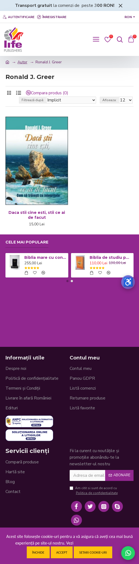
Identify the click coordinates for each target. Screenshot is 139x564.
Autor (22, 62)
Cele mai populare (26, 242)
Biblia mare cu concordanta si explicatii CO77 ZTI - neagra (45, 257)
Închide (38, 552)
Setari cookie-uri (93, 552)
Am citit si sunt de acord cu (94, 490)
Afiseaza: (109, 100)
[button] (67, 281)
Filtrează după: (33, 100)
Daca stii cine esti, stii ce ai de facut (36, 215)
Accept (61, 552)
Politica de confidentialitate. (99, 543)
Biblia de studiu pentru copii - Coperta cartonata (111, 257)
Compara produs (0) (49, 93)
